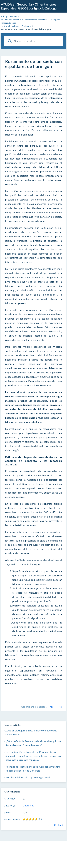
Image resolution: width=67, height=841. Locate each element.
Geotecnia (28, 805)
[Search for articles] (33, 41)
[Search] (10, 41)
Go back (55, 824)
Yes (51, 706)
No (60, 706)
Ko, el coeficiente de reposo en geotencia (28, 777)
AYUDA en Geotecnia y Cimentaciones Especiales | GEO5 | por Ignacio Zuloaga (28, 6)
